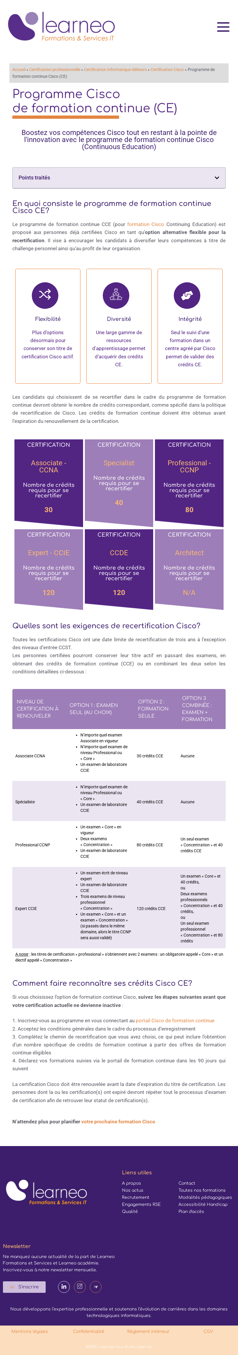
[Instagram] (80, 1287)
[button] (216, 177)
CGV (208, 1331)
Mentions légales (29, 1331)
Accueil (18, 69)
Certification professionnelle (54, 69)
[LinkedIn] (64, 1287)
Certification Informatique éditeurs (115, 69)
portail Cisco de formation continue (175, 1020)
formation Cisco (145, 224)
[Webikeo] (96, 1287)
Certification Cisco (167, 69)
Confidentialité (89, 1331)
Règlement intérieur (149, 1331)
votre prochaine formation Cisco (118, 1122)
